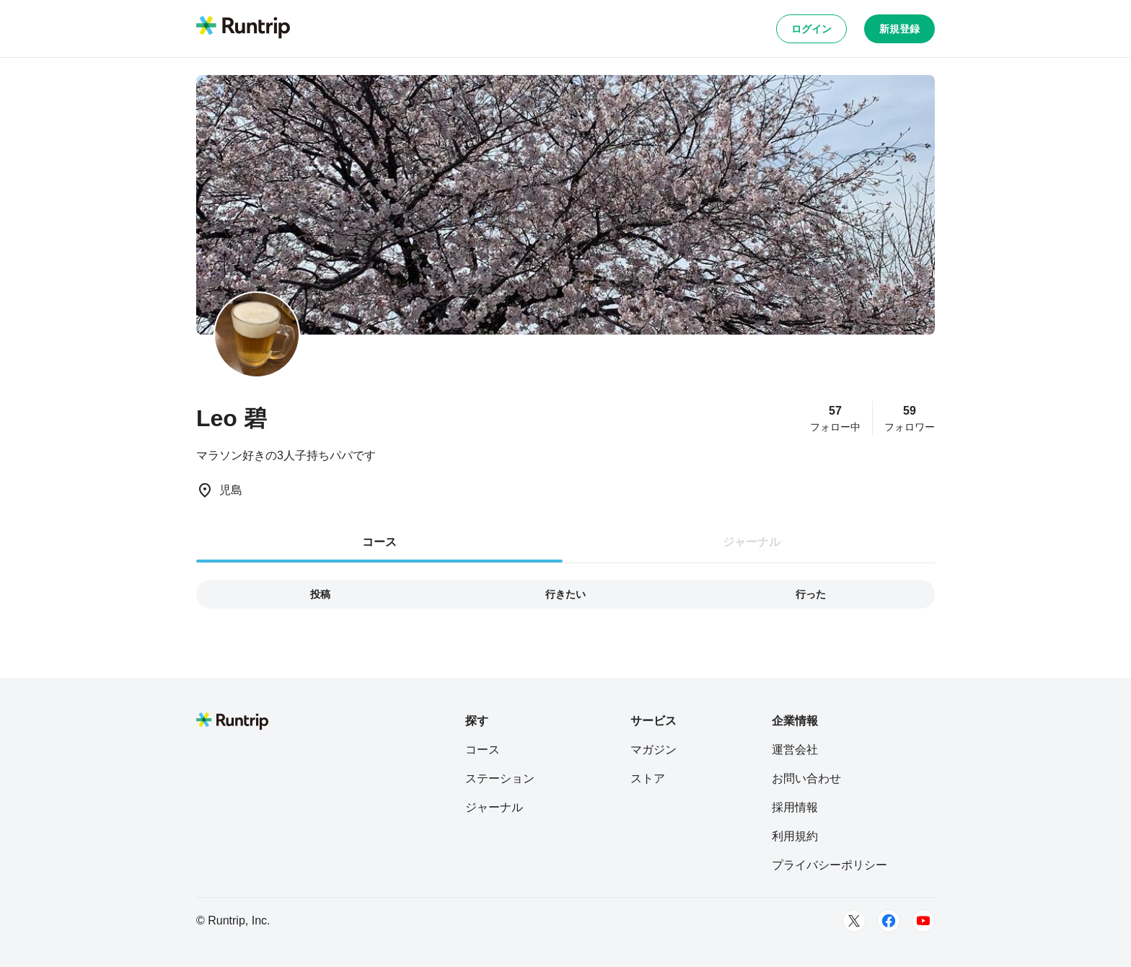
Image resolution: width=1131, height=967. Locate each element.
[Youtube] (923, 920)
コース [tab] (379, 542)
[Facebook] (888, 920)
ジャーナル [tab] (751, 542)
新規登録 (899, 29)
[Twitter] (854, 920)
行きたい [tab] (565, 594)
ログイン (811, 29)
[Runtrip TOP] (243, 28)
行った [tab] (811, 594)
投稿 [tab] (320, 594)
